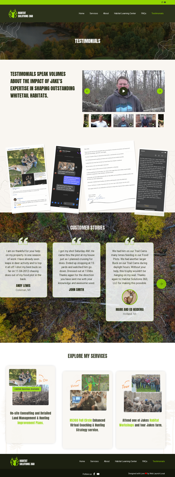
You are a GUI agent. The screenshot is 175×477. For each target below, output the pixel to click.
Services (94, 13)
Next (160, 91)
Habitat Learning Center (125, 13)
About (106, 13)
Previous (87, 91)
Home (81, 13)
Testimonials (158, 13)
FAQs (143, 13)
